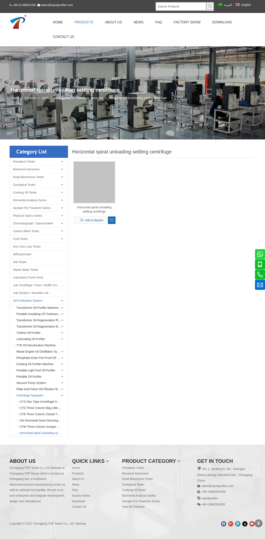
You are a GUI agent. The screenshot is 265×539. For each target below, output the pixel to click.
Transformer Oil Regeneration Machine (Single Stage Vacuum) (42, 326)
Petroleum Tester (24, 161)
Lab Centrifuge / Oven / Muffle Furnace (38, 285)
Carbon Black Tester (26, 231)
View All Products (133, 506)
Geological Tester (24, 184)
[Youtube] (252, 523)
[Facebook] (223, 523)
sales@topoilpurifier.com (57, 5)
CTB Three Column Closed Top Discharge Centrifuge (44, 414)
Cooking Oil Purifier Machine (34, 364)
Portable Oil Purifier (29, 376)
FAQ (75, 490)
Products (78, 473)
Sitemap (80, 523)
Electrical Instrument (26, 169)
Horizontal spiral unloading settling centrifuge (44, 433)
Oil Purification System (28, 300)
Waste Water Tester (26, 269)
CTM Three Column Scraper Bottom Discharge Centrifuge (44, 426)
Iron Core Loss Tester (27, 246)
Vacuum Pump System (31, 383)
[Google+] (230, 523)
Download (78, 501)
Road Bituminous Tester (28, 177)
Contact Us (79, 506)
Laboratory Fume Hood (28, 277)
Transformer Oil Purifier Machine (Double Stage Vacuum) (42, 307)
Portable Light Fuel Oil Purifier (35, 370)
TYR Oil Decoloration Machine (36, 345)
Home (76, 467)
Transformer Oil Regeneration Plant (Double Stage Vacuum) (42, 320)
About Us (78, 479)
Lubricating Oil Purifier (30, 339)
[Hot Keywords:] (210, 6)
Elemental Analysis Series (30, 200)
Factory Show (81, 495)
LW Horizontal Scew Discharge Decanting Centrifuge (44, 420)
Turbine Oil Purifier (28, 332)
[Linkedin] (237, 523)
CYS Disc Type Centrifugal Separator (44, 401)
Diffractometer (22, 254)
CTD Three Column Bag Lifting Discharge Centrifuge (44, 408)
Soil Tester (20, 262)
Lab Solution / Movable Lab (31, 293)
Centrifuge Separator (30, 395)
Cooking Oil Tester (25, 192)
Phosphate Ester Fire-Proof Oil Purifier (41, 357)
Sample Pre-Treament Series (32, 208)
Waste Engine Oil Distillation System (40, 351)
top (258, 523)
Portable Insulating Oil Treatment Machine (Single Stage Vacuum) (42, 314)
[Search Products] (181, 6)
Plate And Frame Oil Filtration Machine (41, 389)
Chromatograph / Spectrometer (33, 223)
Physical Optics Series (27, 215)
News (75, 484)
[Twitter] (244, 523)
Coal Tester (20, 238)
